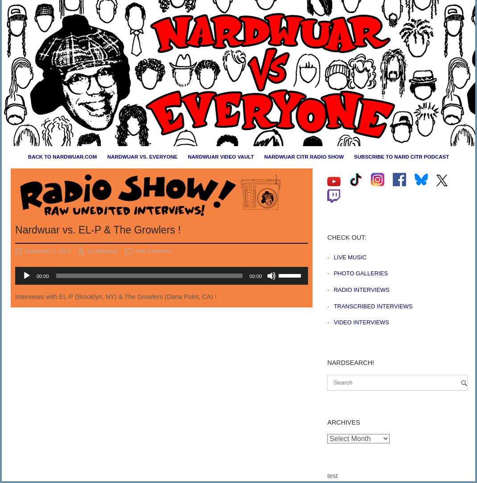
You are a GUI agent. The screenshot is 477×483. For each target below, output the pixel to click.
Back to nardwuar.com (62, 157)
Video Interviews (361, 322)
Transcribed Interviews (373, 306)
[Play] (26, 275)
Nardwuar (106, 251)
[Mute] (271, 275)
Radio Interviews (362, 290)
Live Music (350, 257)
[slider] (149, 276)
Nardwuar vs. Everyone (142, 157)
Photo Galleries (361, 273)
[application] (161, 276)
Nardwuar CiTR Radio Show (304, 157)
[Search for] (397, 383)
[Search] (464, 383)
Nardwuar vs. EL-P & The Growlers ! (98, 230)
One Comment (153, 251)
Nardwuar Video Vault (221, 157)
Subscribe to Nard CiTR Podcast (401, 157)
